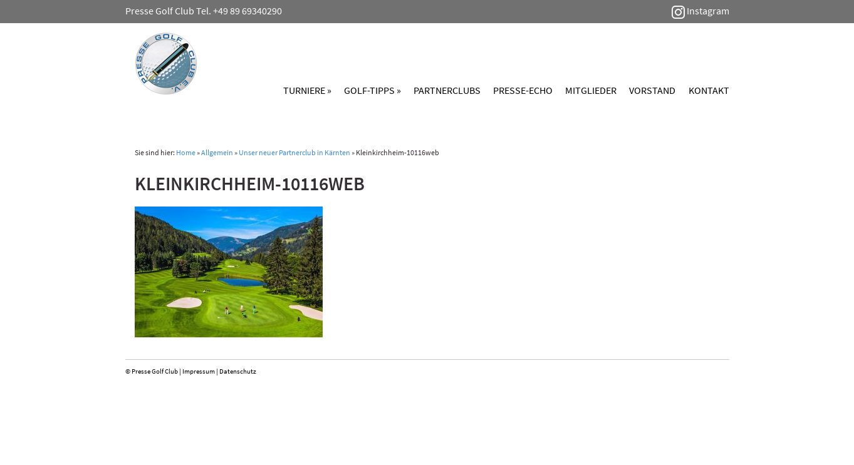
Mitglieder (591, 90)
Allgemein (217, 152)
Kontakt (709, 90)
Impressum (198, 371)
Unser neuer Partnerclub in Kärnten (294, 152)
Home (185, 152)
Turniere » (307, 90)
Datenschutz (237, 371)
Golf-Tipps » (372, 90)
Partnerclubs (447, 90)
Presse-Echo (523, 90)
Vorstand (652, 90)
